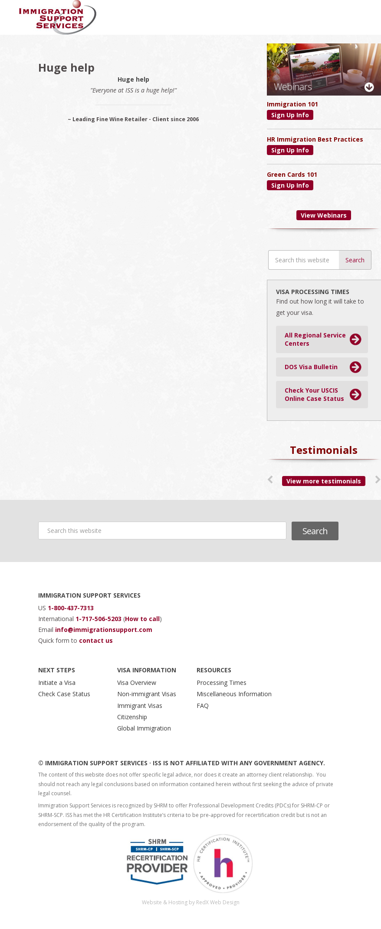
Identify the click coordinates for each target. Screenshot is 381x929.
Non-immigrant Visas (146, 694)
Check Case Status (64, 694)
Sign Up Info (290, 115)
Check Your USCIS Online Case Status (314, 394)
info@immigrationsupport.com (103, 629)
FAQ (203, 705)
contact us (96, 640)
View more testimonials (323, 481)
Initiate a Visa (57, 682)
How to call (142, 619)
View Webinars (324, 215)
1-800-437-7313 (71, 608)
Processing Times (221, 682)
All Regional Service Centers (315, 339)
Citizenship (132, 717)
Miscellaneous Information (234, 694)
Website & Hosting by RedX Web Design (191, 902)
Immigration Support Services (58, 17)
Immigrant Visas (139, 705)
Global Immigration (144, 728)
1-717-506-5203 (99, 619)
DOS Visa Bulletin (311, 367)
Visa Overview (136, 682)
